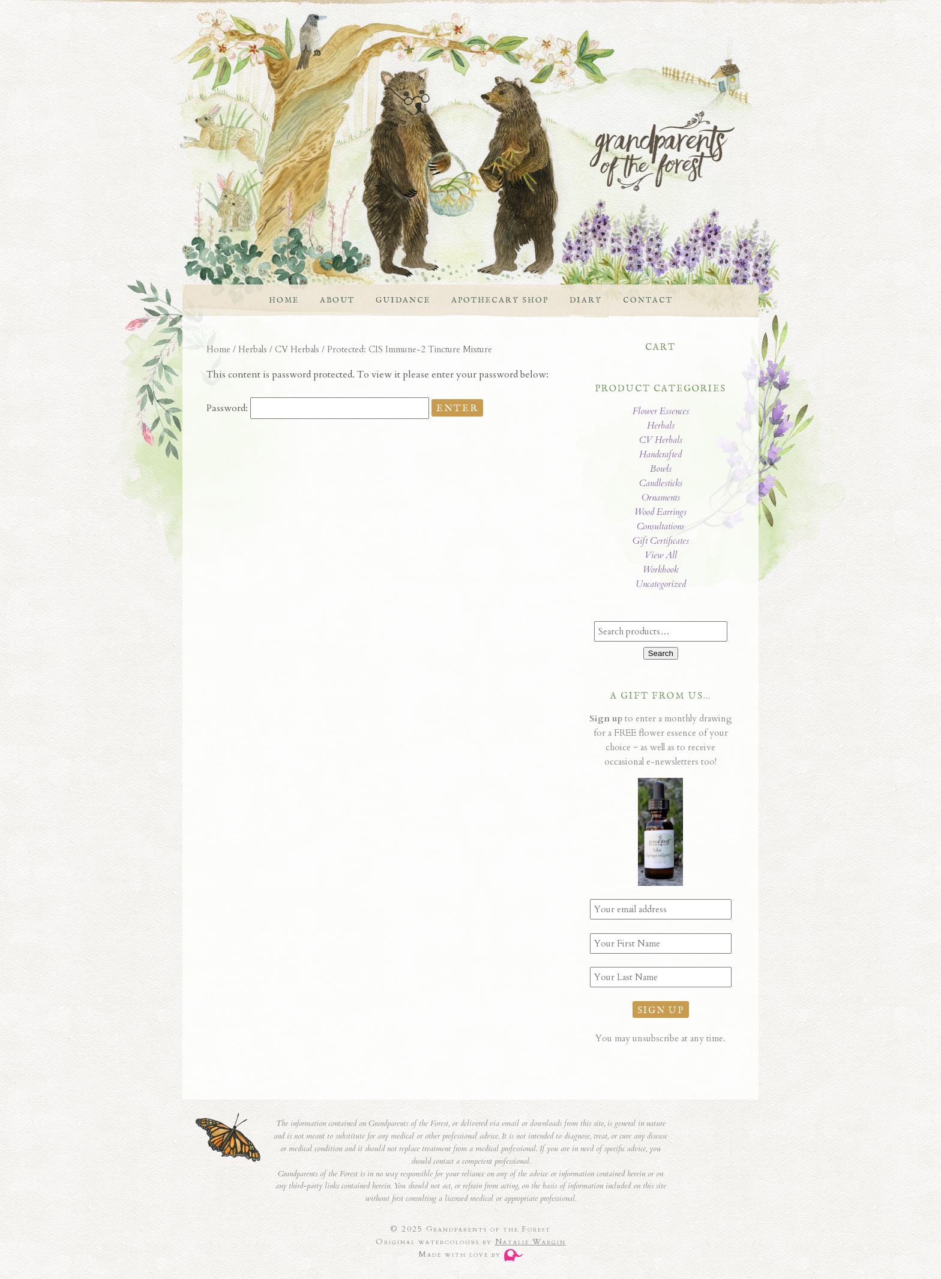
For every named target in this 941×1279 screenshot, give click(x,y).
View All (661, 555)
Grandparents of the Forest (458, 151)
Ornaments (661, 498)
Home (284, 300)
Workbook (660, 570)
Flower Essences (661, 411)
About (337, 300)
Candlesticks (660, 483)
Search (660, 653)
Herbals (252, 349)
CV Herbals (297, 349)
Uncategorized (661, 584)
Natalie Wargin (530, 1241)
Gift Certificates (661, 541)
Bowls (661, 469)
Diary (586, 300)
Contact (648, 300)
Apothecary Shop (500, 300)
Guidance (403, 300)
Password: (317, 408)
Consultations (660, 526)
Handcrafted (660, 454)
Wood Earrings (660, 512)
